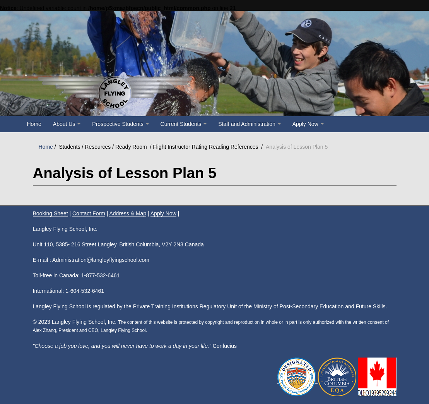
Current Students (184, 124)
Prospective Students (120, 124)
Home (34, 124)
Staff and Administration (249, 124)
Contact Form (88, 213)
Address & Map (127, 213)
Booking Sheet (50, 213)
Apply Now (308, 124)
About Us (66, 124)
